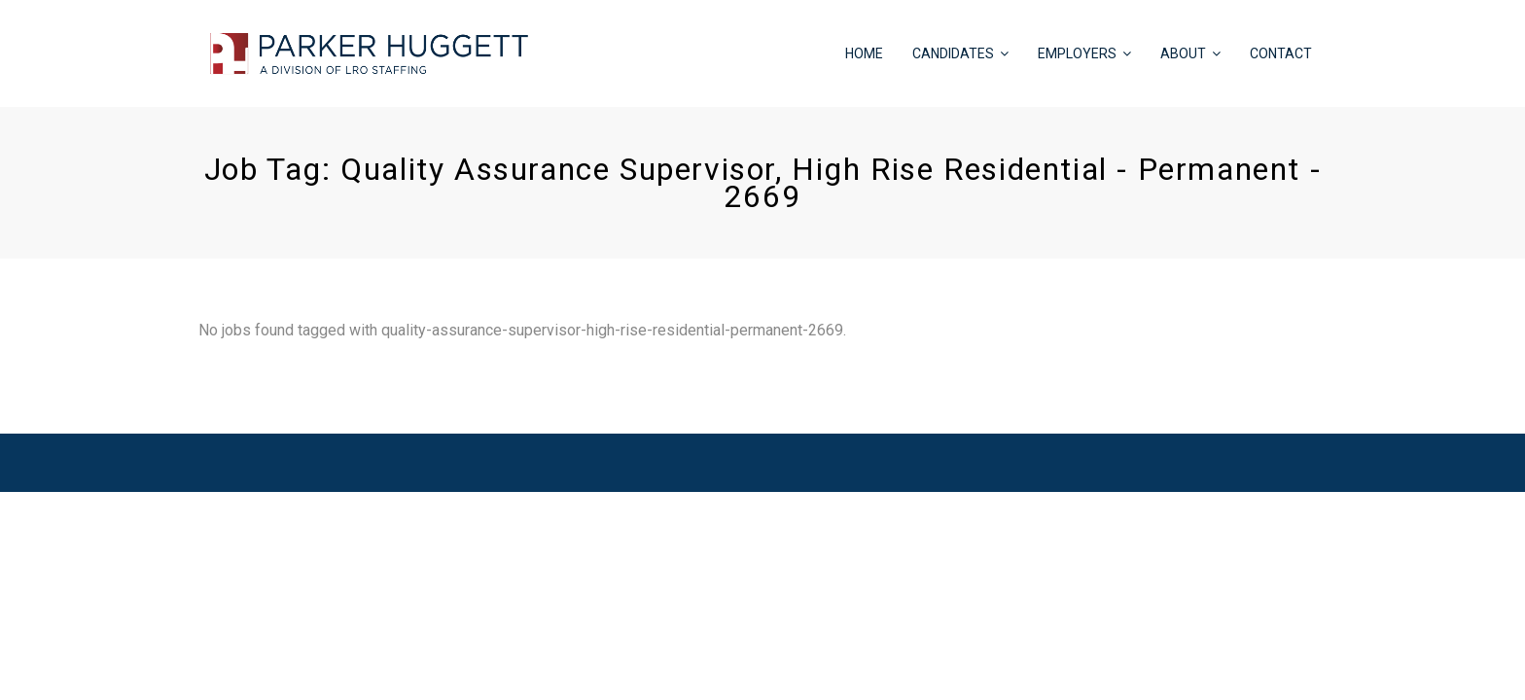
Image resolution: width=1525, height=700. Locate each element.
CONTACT (1281, 53)
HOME (864, 53)
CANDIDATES (953, 53)
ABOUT (1183, 53)
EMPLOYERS (1077, 53)
